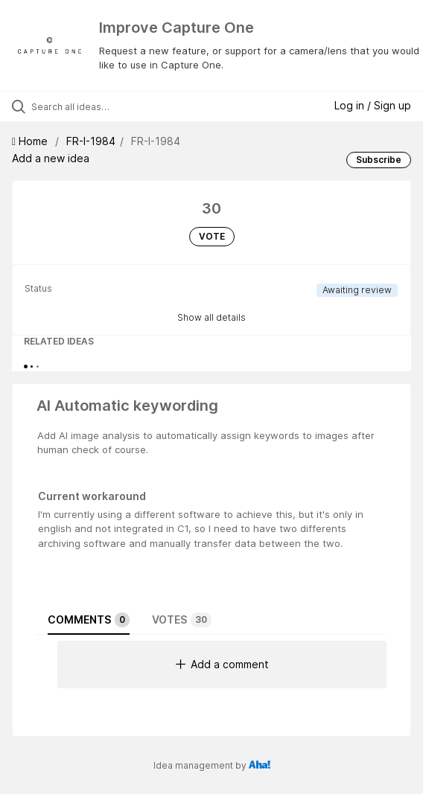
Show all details (211, 317)
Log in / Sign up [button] (372, 105)
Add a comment (222, 664)
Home (31, 141)
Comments (89, 619)
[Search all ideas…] (115, 106)
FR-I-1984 (90, 141)
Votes (182, 619)
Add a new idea (50, 158)
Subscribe (378, 159)
